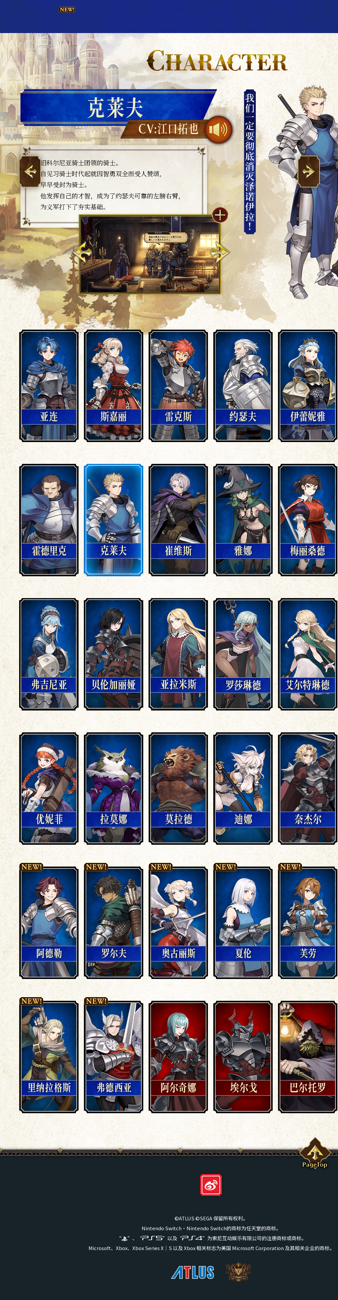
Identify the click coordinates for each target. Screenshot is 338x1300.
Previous (82, 252)
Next (220, 252)
